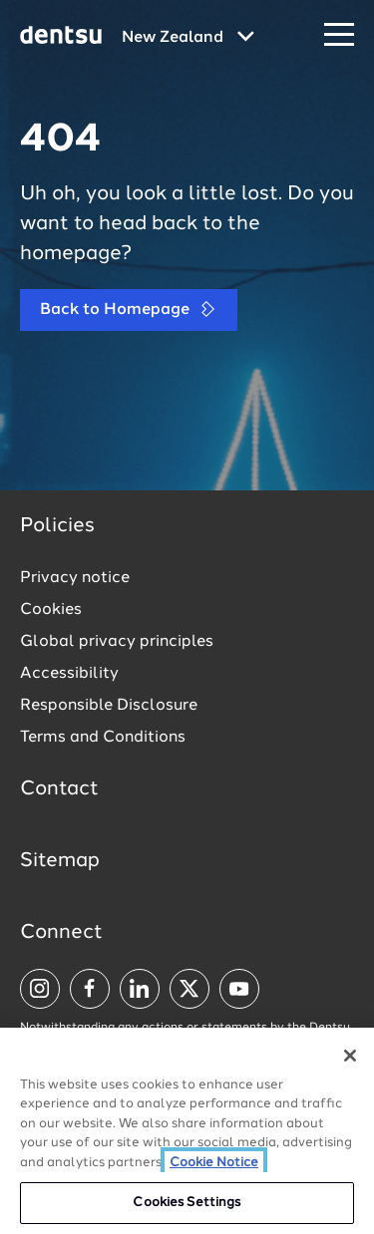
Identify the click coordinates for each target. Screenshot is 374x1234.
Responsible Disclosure (108, 706)
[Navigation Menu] (339, 35)
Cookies (51, 610)
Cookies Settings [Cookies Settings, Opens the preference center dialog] (186, 1207)
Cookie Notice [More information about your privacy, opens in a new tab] (214, 1166)
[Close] (350, 1059)
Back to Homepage (128, 309)
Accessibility (69, 674)
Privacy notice (75, 578)
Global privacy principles (116, 642)
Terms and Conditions (103, 738)
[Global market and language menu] (188, 38)
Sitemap (60, 861)
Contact (59, 789)
